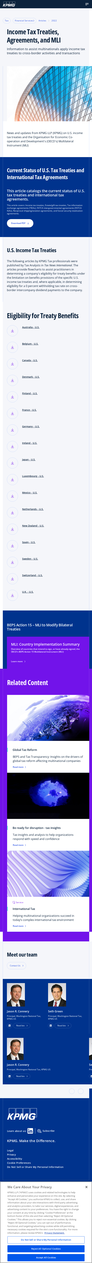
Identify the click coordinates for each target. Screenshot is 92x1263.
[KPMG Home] (9, 4)
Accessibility (14, 1158)
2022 (54, 20)
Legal (10, 1150)
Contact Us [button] (15, 965)
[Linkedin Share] (30, 1131)
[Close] (86, 1187)
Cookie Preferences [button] (19, 1162)
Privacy (11, 1154)
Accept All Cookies (46, 1257)
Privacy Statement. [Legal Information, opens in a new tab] (54, 1232)
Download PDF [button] (20, 223)
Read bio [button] (20, 1025)
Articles (42, 20)
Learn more (18, 661)
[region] (46, 1222)
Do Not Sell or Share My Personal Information (35, 1167)
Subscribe (46, 1131)
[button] (87, 4)
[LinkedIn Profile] (9, 1076)
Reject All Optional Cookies (46, 1248)
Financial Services (24, 20)
